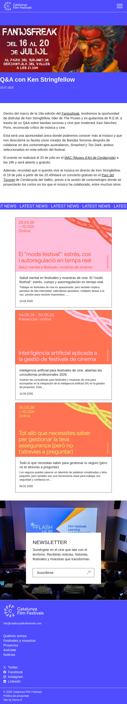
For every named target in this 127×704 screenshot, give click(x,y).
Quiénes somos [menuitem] (15, 636)
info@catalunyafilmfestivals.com (22, 623)
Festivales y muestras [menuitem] (19, 640)
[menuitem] (63, 667)
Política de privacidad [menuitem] (16, 695)
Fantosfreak (70, 113)
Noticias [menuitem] (9, 654)
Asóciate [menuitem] (9, 650)
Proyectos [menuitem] (10, 645)
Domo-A (17, 699)
